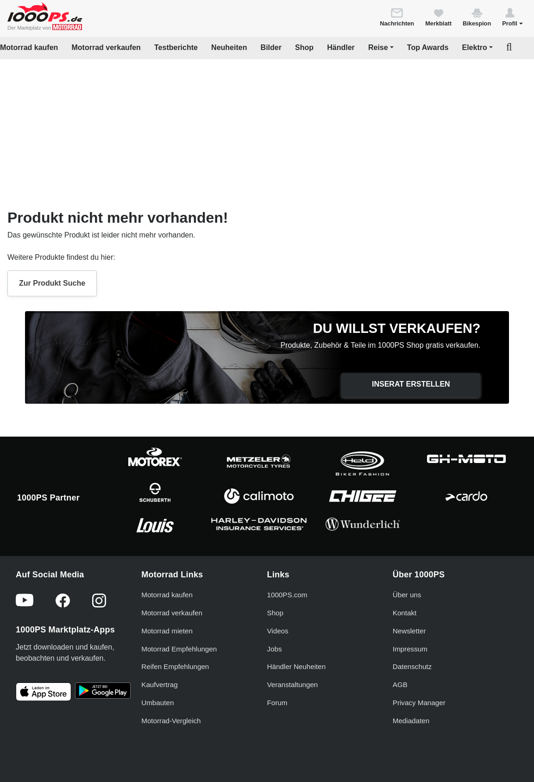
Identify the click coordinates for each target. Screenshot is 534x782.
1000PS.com (287, 595)
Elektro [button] (474, 47)
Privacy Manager (419, 703)
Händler (341, 47)
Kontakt (405, 613)
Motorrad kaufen (29, 47)
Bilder (271, 47)
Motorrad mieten (167, 631)
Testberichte (176, 47)
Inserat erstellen (411, 384)
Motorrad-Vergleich (171, 721)
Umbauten (157, 703)
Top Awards (428, 47)
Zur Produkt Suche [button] (52, 283)
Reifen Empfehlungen (175, 666)
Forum (277, 703)
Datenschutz (412, 666)
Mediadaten (411, 721)
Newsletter (409, 631)
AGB (400, 684)
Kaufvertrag (159, 684)
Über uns (407, 595)
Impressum (410, 649)
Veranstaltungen (292, 684)
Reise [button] (378, 47)
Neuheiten (229, 47)
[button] (512, 16)
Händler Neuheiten (296, 666)
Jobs (274, 649)
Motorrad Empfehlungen (179, 649)
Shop (304, 47)
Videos (278, 631)
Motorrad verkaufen (105, 47)
